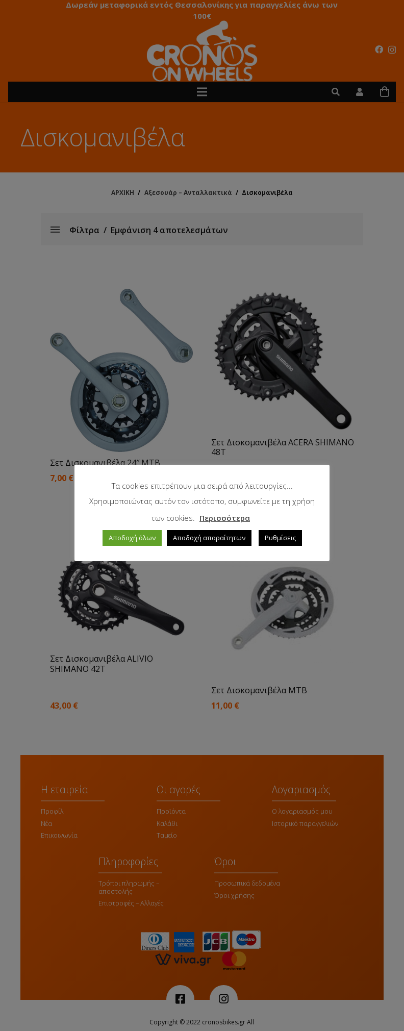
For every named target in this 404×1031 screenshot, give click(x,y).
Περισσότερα (224, 518)
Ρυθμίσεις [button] (280, 537)
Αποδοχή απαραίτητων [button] (209, 537)
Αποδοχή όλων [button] (132, 537)
